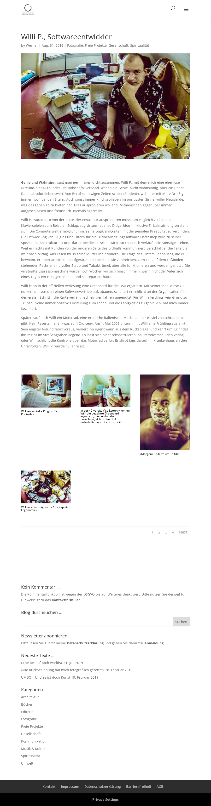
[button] (186, 12)
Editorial (28, 712)
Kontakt (49, 786)
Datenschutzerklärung (85, 643)
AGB (160, 786)
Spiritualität (139, 45)
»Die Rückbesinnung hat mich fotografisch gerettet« (62, 670)
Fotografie (75, 45)
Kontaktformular (66, 600)
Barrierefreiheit (138, 786)
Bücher (27, 704)
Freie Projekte (96, 45)
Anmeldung (154, 643)
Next (183, 532)
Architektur (30, 697)
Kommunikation (34, 741)
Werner (32, 45)
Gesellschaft (118, 45)
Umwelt (27, 763)
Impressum (70, 786)
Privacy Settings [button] (105, 799)
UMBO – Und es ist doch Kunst (45, 677)
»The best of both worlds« (42, 662)
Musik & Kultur (33, 748)
